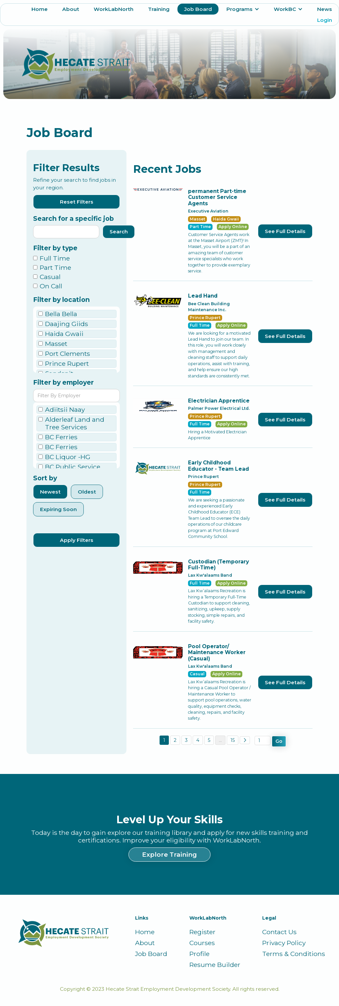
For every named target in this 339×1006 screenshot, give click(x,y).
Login (324, 20)
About (70, 9)
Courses (202, 943)
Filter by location (61, 300)
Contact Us (279, 932)
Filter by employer (63, 382)
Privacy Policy (284, 943)
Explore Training (169, 854)
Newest (50, 492)
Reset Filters (76, 202)
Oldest (87, 492)
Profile (199, 954)
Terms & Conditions (293, 954)
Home (39, 9)
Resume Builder (214, 965)
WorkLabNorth (113, 9)
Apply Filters (76, 540)
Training (159, 9)
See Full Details (285, 231)
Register (202, 932)
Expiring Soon (58, 509)
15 (232, 740)
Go (278, 741)
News (324, 9)
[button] (243, 9)
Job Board (198, 9)
